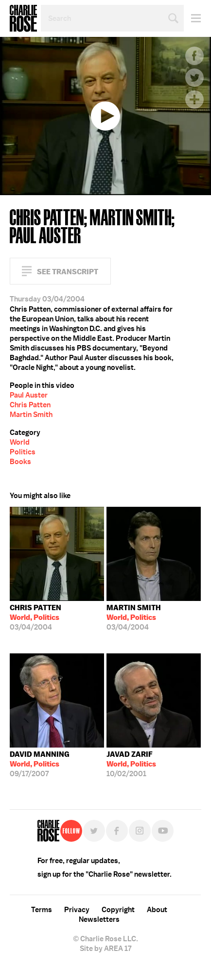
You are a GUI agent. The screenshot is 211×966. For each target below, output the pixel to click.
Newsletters (99, 919)
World (20, 442)
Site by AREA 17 (105, 948)
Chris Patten (30, 405)
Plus (194, 99)
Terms (41, 910)
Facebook (194, 56)
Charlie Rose (23, 18)
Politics (22, 452)
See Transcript (67, 271)
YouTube (163, 831)
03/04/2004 (35, 617)
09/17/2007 (40, 764)
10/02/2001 (131, 764)
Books (20, 461)
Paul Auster (29, 395)
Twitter (194, 77)
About (157, 910)
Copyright (118, 910)
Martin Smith (31, 414)
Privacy (76, 910)
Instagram (140, 831)
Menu (192, 18)
